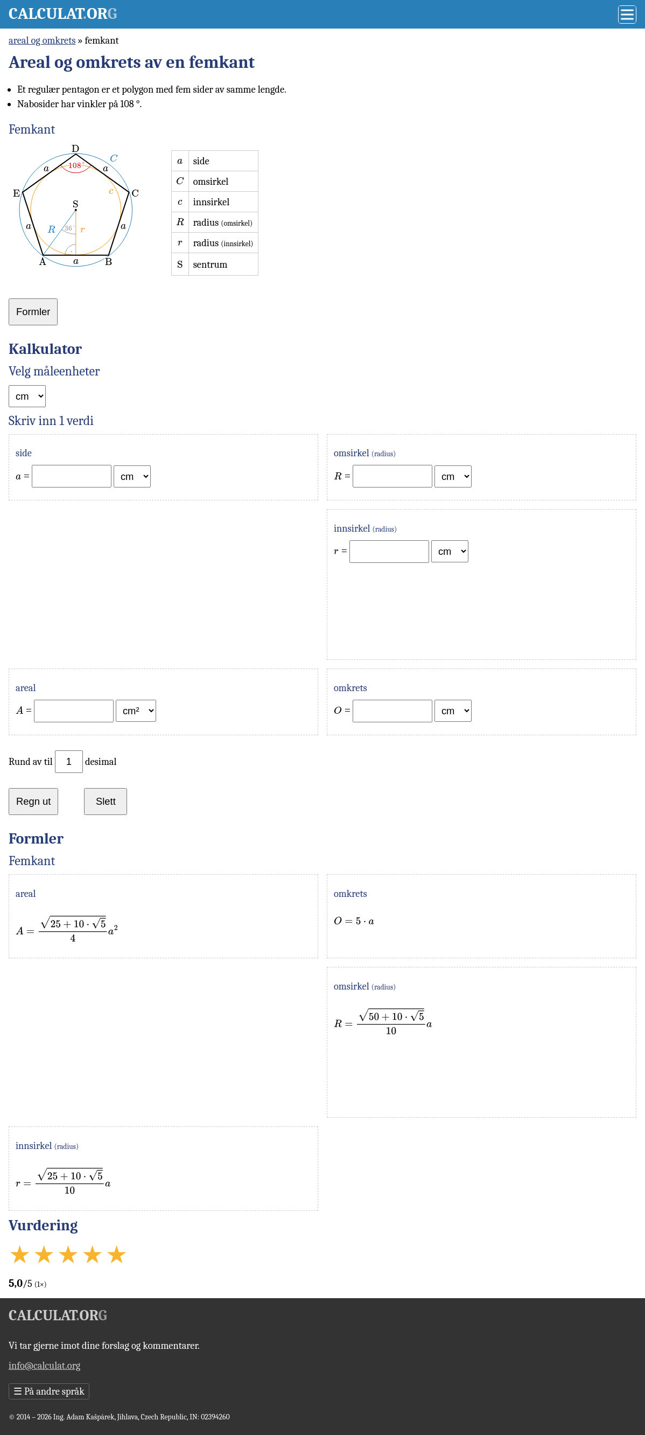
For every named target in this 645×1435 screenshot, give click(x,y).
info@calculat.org (44, 1365)
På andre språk (49, 1391)
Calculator (63, 13)
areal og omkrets (42, 40)
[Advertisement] (163, 584)
